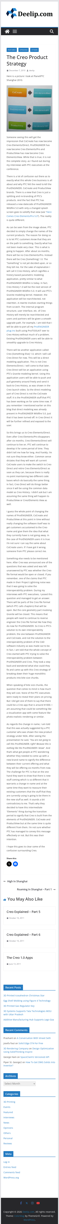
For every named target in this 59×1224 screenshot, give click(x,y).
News (6, 1122)
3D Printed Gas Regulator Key (18, 1005)
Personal (8, 1138)
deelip (31, 70)
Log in (6, 1161)
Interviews (8, 1117)
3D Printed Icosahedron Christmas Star (24, 995)
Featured (12, 50)
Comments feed (11, 1172)
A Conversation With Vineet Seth (34, 1038)
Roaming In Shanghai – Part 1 (36, 889)
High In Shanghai (15, 881)
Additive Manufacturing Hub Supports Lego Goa (28, 1019)
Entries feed (9, 1167)
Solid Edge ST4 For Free (31, 1043)
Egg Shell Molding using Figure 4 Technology (27, 1000)
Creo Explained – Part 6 (23, 934)
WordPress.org (11, 1177)
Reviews (7, 1143)
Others (34, 50)
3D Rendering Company (15, 1048)
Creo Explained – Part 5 (23, 912)
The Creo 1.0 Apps (20, 957)
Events (6, 1107)
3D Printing (9, 1101)
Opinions (23, 50)
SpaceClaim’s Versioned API (34, 1056)
